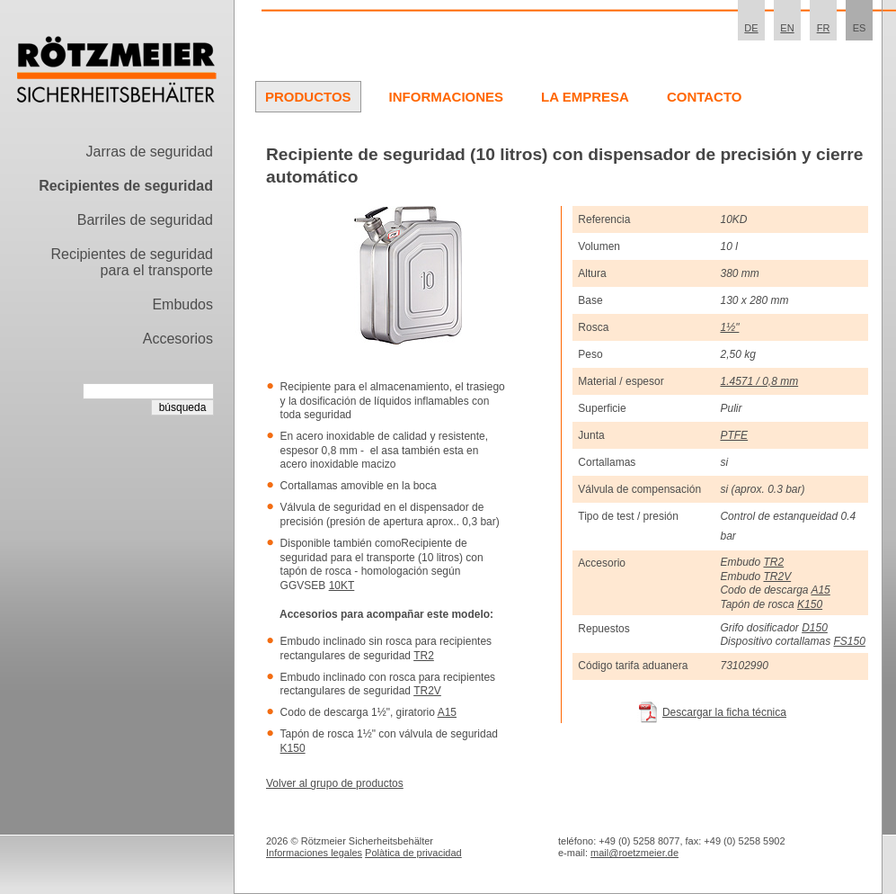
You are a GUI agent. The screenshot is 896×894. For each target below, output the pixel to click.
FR (823, 27)
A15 (447, 712)
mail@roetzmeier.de (634, 852)
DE (751, 27)
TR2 (423, 655)
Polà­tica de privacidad (413, 852)
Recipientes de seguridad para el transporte (131, 262)
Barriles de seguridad (145, 220)
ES (859, 27)
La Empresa (585, 96)
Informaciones (446, 96)
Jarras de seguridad (149, 151)
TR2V (427, 690)
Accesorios (178, 338)
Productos (308, 96)
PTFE (734, 435)
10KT (342, 585)
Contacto (704, 96)
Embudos (182, 304)
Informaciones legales (314, 852)
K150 (293, 748)
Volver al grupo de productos (335, 783)
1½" (729, 327)
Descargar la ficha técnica (724, 712)
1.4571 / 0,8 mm (759, 381)
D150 (815, 627)
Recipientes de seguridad (126, 185)
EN (787, 27)
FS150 (849, 641)
